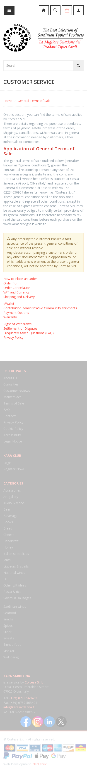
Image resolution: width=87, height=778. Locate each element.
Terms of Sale (13, 403)
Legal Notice (12, 441)
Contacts (10, 416)
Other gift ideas (14, 585)
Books (8, 522)
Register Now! (13, 469)
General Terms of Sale (34, 101)
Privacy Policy (13, 337)
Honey (8, 547)
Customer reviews (16, 390)
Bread (7, 528)
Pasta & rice (12, 591)
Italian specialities (16, 553)
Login (7, 463)
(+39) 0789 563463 (23, 698)
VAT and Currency (16, 292)
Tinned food (12, 644)
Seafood (9, 613)
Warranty (10, 317)
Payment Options (16, 312)
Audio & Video (13, 503)
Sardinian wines (14, 606)
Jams (7, 560)
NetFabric (39, 764)
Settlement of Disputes (20, 328)
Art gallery (10, 496)
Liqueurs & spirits (16, 566)
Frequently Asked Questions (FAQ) (28, 333)
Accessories (12, 490)
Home (7, 101)
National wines (14, 572)
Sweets (8, 638)
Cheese (8, 534)
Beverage (10, 515)
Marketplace (12, 397)
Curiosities (11, 384)
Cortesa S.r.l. (34, 682)
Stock (7, 632)
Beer (6, 509)
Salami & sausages (17, 598)
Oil (5, 579)
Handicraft (11, 541)
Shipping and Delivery (19, 297)
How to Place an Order (20, 279)
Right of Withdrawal (17, 324)
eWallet (8, 303)
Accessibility (12, 435)
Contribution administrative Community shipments (40, 308)
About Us (10, 378)
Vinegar (8, 651)
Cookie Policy (13, 428)
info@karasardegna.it (18, 707)
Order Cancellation (17, 288)
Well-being (11, 657)
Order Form (12, 283)
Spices (8, 625)
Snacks (8, 619)
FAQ (6, 409)
